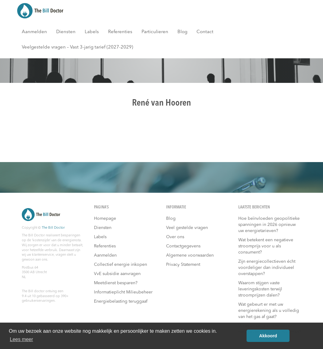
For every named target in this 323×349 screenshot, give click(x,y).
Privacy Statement (183, 264)
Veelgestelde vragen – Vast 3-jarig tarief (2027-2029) (77, 47)
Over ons (175, 237)
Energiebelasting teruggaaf (120, 301)
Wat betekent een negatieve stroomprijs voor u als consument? (265, 246)
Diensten (66, 32)
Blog (182, 32)
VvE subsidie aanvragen (117, 274)
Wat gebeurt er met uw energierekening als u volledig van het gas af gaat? (268, 310)
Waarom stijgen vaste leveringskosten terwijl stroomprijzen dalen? (260, 289)
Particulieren (155, 32)
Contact (205, 32)
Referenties (120, 32)
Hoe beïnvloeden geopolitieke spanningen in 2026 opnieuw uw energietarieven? (269, 224)
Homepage (105, 218)
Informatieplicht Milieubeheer (123, 292)
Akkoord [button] (268, 335)
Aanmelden (34, 32)
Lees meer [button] (21, 339)
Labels (92, 32)
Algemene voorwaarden (190, 255)
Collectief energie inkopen (120, 264)
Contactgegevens (183, 246)
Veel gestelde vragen (187, 228)
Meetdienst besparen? (116, 283)
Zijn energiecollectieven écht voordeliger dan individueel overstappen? (266, 267)
